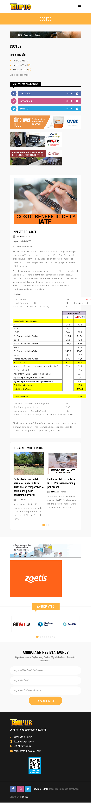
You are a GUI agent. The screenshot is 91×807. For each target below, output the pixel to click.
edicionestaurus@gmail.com (25, 750)
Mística (24, 796)
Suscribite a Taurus (21, 736)
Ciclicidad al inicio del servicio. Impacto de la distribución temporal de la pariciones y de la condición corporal (29, 487)
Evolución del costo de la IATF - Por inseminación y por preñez (61, 483)
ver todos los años (19, 74)
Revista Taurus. (41, 788)
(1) (21, 60)
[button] (43, 525)
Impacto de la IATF (24, 232)
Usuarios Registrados (22, 741)
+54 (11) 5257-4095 (20, 746)
